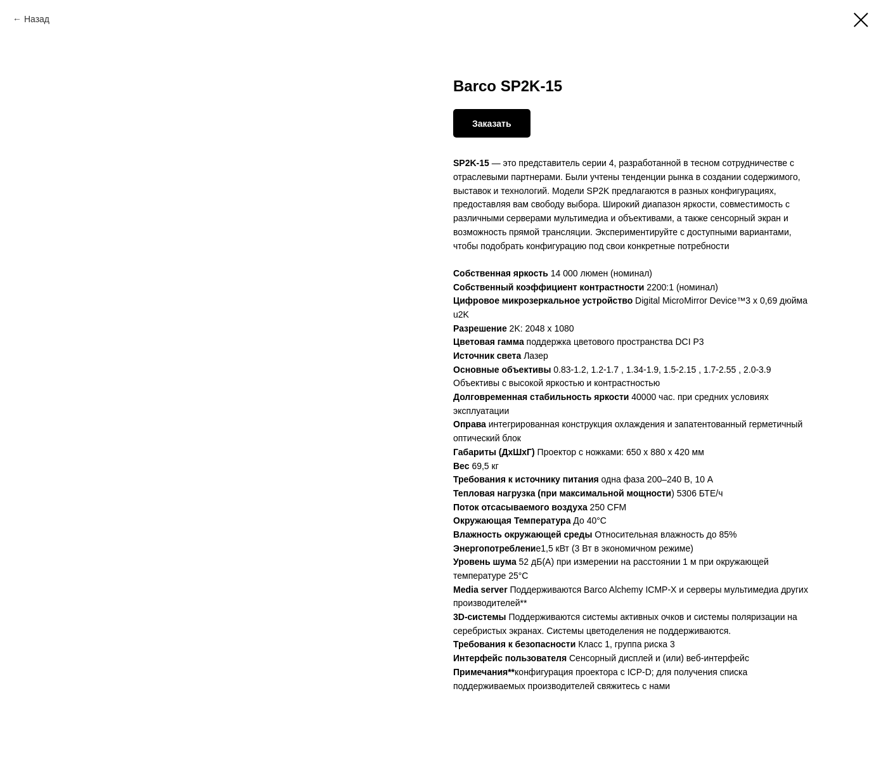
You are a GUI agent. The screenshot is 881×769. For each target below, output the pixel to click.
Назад (36, 19)
